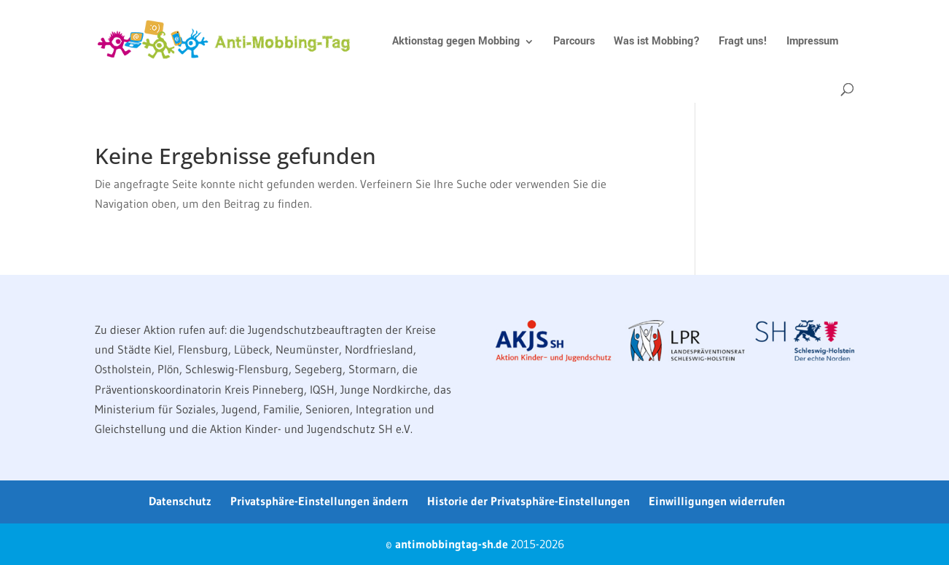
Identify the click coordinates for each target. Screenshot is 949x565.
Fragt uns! (743, 42)
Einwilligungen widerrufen (717, 501)
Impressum (812, 42)
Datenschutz (180, 501)
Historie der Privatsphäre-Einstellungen (528, 501)
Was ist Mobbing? (657, 42)
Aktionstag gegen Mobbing (456, 42)
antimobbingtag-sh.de (451, 544)
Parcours (574, 42)
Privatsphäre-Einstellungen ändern (319, 501)
